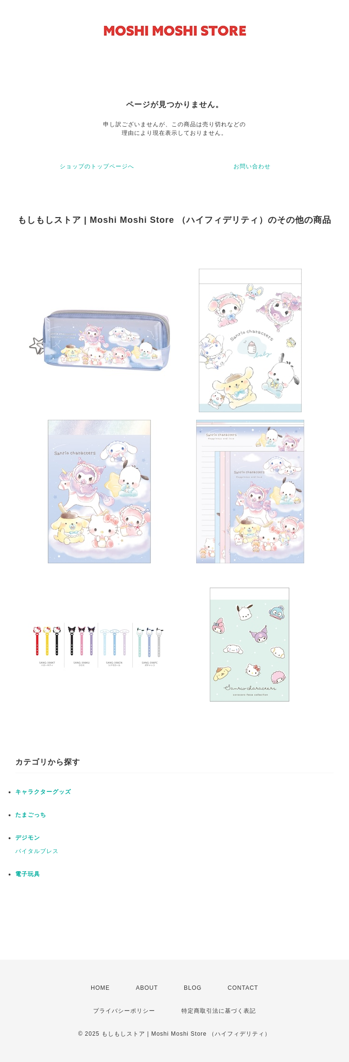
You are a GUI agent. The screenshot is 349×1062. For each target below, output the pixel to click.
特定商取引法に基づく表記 (218, 1010)
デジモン (27, 837)
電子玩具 (27, 874)
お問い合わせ (252, 166)
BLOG (192, 988)
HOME (100, 988)
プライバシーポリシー (124, 1010)
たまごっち (30, 814)
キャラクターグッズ (43, 791)
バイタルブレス (37, 851)
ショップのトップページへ (97, 166)
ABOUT (147, 988)
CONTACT (243, 988)
